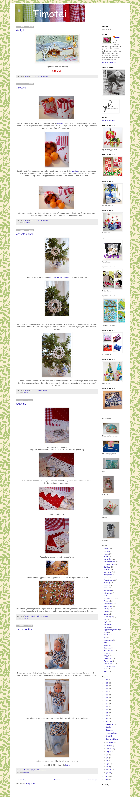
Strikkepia (61, 123)
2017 (106, 695)
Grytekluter (108, 572)
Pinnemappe (108, 617)
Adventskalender (25, 234)
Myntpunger (108, 575)
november (110, 743)
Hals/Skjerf (108, 624)
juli (107, 755)
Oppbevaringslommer (111, 630)
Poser (24, 223)
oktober (109, 746)
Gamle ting (108, 606)
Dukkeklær (26, 772)
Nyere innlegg (21, 780)
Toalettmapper (109, 580)
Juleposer (21, 87)
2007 (106, 776)
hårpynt (106, 656)
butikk (67, 765)
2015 (106, 701)
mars (108, 767)
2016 (106, 698)
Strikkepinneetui (109, 562)
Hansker (107, 627)
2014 (106, 704)
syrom (106, 671)
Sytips (106, 622)
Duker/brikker (108, 603)
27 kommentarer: (43, 76)
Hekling (25, 392)
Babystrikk (107, 551)
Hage (106, 619)
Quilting (106, 549)
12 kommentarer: (43, 220)
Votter (106, 556)
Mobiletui (107, 569)
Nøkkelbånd (108, 658)
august (108, 752)
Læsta (106, 614)
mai (107, 761)
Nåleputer (107, 593)
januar (108, 773)
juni (107, 758)
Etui (105, 637)
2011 (106, 713)
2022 (106, 680)
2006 (106, 779)
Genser (106, 611)
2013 (106, 707)
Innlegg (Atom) (30, 783)
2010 (106, 716)
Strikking (107, 567)
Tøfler (106, 669)
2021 (106, 683)
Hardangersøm (109, 650)
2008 (106, 722)
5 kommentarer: (43, 390)
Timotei (26, 76)
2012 (106, 710)
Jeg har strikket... (25, 629)
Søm (28, 223)
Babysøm (107, 648)
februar (109, 770)
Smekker (107, 635)
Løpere (106, 585)
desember (110, 724)
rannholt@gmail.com (109, 120)
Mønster (107, 601)
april (108, 764)
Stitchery (107, 582)
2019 (106, 689)
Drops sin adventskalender (59, 277)
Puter (106, 632)
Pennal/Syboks (109, 598)
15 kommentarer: (42, 616)
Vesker (106, 554)
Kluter (106, 653)
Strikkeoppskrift (109, 666)
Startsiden (57, 780)
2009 (106, 719)
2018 (106, 692)
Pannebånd (108, 661)
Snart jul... (21, 403)
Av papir (107, 645)
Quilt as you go (109, 663)
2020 (106, 686)
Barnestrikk (108, 590)
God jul (20, 30)
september (110, 749)
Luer (105, 596)
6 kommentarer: (42, 770)
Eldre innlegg (92, 780)
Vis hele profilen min (109, 62)
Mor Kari (75, 171)
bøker (106, 643)
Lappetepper (108, 640)
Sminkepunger (109, 564)
